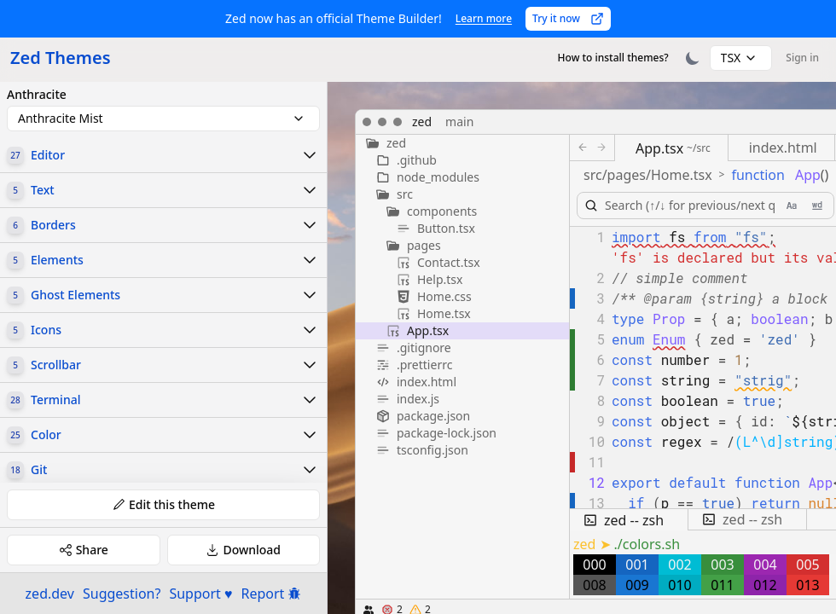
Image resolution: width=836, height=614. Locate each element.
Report (271, 593)
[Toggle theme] (692, 58)
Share (83, 550)
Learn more (484, 18)
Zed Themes (60, 57)
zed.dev (50, 593)
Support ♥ (200, 593)
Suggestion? (121, 593)
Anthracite (37, 95)
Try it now (568, 18)
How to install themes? (613, 57)
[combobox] (741, 58)
